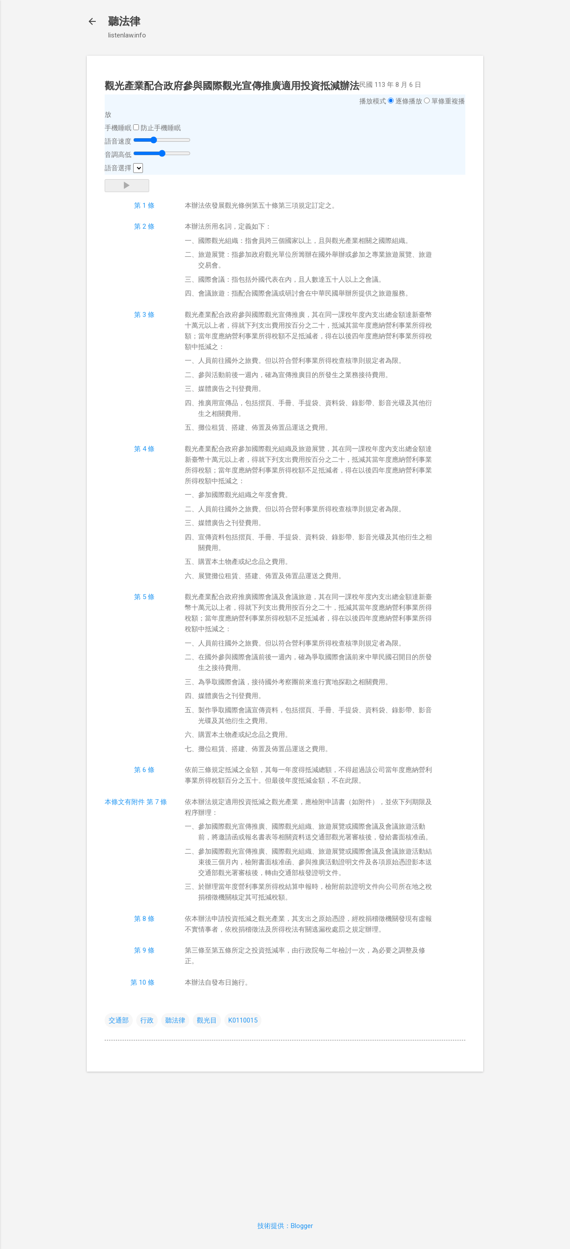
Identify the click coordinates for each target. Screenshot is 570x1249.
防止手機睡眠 (161, 128)
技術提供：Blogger (285, 1226)
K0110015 (242, 1020)
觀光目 (207, 1020)
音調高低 (118, 155)
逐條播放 (408, 101)
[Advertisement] (285, 1141)
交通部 (119, 1020)
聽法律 (124, 21)
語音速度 (118, 141)
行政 (147, 1020)
